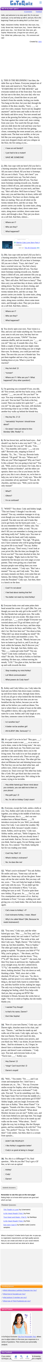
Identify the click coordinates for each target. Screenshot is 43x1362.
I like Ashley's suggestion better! (18, 1146)
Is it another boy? (12, 722)
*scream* (8, 373)
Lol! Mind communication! (15, 675)
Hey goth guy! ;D (11, 795)
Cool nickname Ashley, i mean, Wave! (20, 915)
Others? (8, 496)
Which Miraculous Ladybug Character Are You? (20, 1290)
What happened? (11, 231)
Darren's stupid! (11, 1070)
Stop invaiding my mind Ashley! (17, 671)
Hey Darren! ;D (11, 1061)
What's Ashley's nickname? (16, 858)
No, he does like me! (13, 862)
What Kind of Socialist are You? (14, 1294)
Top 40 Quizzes (30, 248)
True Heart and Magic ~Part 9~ (15, 1217)
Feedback (39, 12)
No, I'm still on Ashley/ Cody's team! (19, 800)
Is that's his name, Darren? (15, 1012)
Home (15, 1357)
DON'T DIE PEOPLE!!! (14, 1141)
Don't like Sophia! (12, 1016)
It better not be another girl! (16, 727)
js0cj (40, 42)
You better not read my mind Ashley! (19, 597)
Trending (27, 1357)
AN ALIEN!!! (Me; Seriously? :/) (17, 731)
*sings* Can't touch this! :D (15, 1066)
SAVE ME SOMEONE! (14, 157)
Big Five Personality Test (27, 1337)
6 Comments (28, 12)
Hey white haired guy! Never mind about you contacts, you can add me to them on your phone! (21, 788)
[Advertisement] (21, 60)
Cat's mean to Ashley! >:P (15, 910)
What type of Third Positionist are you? (17, 1301)
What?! (7, 491)
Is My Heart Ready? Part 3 (13, 1213)
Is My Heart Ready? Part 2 (13, 1221)
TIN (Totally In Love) (11, 1210)
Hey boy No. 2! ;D (12, 417)
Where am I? (10, 222)
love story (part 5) (10, 1225)
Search (21, 1357)
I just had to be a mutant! (15, 153)
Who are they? (11, 227)
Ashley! (7, 1170)
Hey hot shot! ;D (11, 368)
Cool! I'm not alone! (12, 588)
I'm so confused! (11, 500)
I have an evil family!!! (13, 148)
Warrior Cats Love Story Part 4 (28, 242)
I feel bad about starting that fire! (18, 592)
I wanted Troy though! (13, 1007)
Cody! (7, 1174)
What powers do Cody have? (16, 680)
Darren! (8, 1179)
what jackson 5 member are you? (15, 1297)
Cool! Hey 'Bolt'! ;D (12, 853)
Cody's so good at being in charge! (19, 1150)
